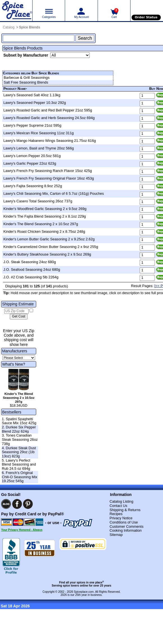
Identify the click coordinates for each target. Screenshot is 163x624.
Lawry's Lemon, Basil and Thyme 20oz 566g (38, 148)
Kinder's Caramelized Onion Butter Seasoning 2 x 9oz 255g (50, 247)
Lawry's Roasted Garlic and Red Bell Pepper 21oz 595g (47, 110)
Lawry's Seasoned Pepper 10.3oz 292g (34, 102)
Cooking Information (125, 530)
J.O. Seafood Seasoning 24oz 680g (31, 269)
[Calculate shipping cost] (18, 316)
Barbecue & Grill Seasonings (27, 77)
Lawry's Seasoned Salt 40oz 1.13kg (31, 95)
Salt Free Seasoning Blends (26, 82)
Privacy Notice (120, 518)
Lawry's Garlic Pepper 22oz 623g (29, 163)
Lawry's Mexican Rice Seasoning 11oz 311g (38, 133)
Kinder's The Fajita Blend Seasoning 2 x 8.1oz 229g (44, 216)
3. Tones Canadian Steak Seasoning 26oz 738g (20, 439)
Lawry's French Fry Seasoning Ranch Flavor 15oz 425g (47, 171)
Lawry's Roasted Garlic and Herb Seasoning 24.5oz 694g (49, 118)
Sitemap (116, 535)
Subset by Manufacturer (25, 55)
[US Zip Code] (16, 311)
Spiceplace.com (84, 591)
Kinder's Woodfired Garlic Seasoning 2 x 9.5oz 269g (44, 209)
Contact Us (118, 506)
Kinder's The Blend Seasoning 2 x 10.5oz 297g (40, 224)
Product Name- (15, 88)
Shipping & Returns (124, 510)
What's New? (13, 364)
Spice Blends (29, 27)
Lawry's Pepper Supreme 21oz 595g (32, 125)
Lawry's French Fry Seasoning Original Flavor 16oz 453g (48, 178)
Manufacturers (14, 351)
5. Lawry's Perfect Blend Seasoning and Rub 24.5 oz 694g (19, 464)
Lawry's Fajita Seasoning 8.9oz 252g (32, 186)
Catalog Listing (121, 501)
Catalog (8, 27)
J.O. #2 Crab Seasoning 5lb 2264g (30, 277)
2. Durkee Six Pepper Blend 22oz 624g (19, 429)
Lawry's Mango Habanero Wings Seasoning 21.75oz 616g (49, 140)
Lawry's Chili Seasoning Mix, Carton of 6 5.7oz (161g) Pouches (53, 193)
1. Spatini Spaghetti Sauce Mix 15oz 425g (19, 421)
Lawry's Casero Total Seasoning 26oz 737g (37, 201)
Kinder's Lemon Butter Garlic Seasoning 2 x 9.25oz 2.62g (49, 239)
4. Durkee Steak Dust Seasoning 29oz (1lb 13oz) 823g (19, 452)
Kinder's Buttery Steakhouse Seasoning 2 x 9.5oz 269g (47, 254)
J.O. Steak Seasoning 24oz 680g (29, 262)
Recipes (115, 514)
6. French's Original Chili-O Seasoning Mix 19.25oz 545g (19, 477)
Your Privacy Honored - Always (21, 529)
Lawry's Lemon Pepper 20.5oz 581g (32, 156)
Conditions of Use (123, 522)
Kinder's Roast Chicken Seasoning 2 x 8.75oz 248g (44, 231)
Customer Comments (126, 526)
